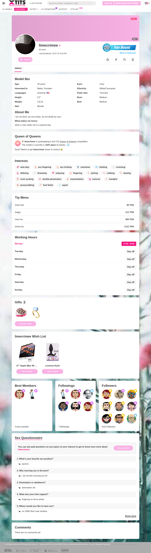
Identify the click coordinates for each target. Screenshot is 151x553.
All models (7, 9)
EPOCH (49, 544)
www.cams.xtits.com (31, 544)
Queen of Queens (68, 141)
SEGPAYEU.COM (60, 544)
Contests (63, 9)
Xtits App (75, 9)
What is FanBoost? (128, 53)
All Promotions (49, 9)
